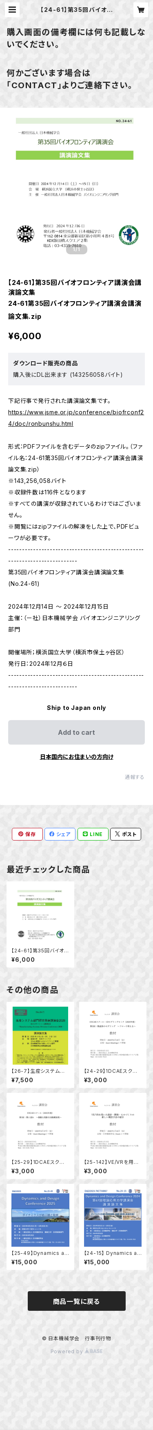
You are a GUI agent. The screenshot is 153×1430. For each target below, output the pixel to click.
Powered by (77, 1351)
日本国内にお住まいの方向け (76, 756)
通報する (135, 777)
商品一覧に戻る (76, 1301)
